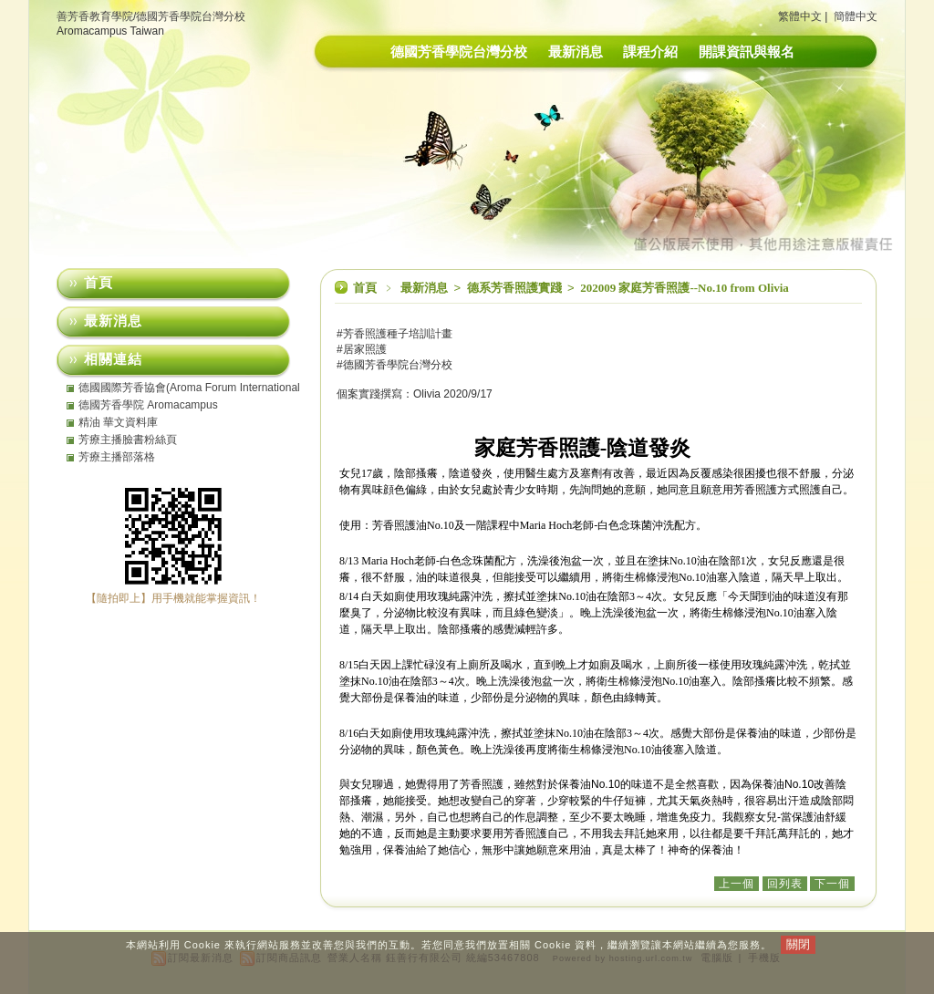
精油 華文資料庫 (118, 422)
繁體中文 (800, 16)
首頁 (365, 288)
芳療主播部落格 (116, 456)
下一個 (832, 883)
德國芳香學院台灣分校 (458, 51)
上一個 (736, 883)
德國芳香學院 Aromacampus (148, 405)
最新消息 (575, 51)
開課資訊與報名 (746, 51)
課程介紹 (650, 51)
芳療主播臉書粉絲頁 (127, 439)
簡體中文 (855, 16)
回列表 (785, 883)
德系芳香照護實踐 (516, 288)
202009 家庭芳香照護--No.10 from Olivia (684, 288)
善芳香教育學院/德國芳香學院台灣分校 (151, 16)
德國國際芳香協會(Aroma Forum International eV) (189, 387)
